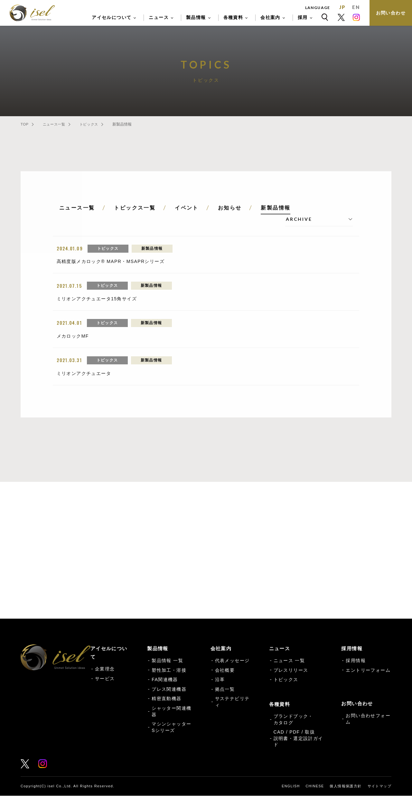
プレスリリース (291, 670)
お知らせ (230, 208)
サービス (105, 678)
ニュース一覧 (59, 124)
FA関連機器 (165, 679)
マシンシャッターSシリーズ (171, 727)
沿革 (220, 679)
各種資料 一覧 (281, 575)
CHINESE (314, 786)
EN (356, 7)
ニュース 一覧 (289, 660)
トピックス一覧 (134, 208)
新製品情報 (275, 208)
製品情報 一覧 (167, 660)
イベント (187, 208)
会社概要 (225, 670)
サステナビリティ (232, 702)
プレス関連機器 (169, 689)
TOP (24, 124)
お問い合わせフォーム (130, 575)
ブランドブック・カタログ (293, 720)
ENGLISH (290, 786)
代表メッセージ (232, 660)
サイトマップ (379, 786)
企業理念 (105, 669)
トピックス (99, 124)
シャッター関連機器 (171, 711)
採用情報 (356, 660)
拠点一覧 (225, 689)
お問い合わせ (391, 12)
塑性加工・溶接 (169, 670)
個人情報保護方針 (345, 786)
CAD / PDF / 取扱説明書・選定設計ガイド (298, 738)
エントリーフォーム (368, 670)
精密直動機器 (166, 699)
